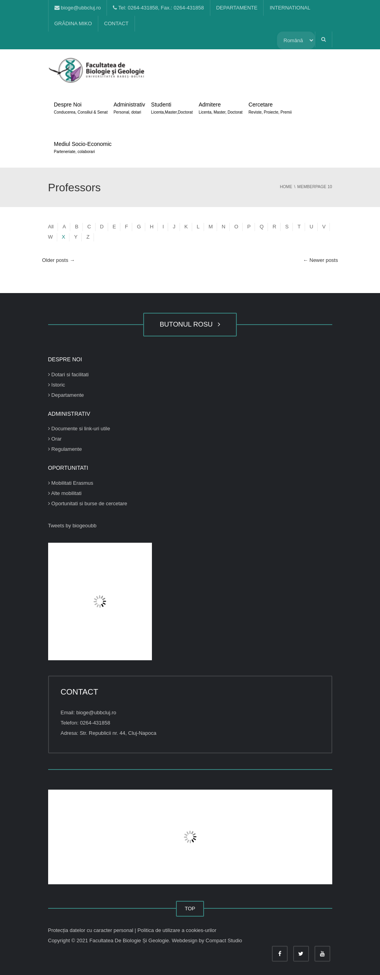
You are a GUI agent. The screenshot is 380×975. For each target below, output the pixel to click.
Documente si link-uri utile (79, 428)
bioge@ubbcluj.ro (77, 8)
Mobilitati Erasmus (71, 483)
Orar (55, 439)
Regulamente (65, 449)
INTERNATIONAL (290, 8)
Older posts (58, 260)
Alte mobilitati (65, 493)
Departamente (66, 395)
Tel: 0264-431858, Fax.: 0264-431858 (158, 8)
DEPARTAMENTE (237, 8)
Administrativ (129, 108)
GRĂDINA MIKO (73, 23)
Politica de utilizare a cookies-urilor (176, 930)
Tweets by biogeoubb (72, 526)
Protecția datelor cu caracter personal (91, 930)
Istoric (56, 385)
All (51, 227)
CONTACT (116, 23)
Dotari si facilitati (68, 374)
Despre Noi (81, 108)
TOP (190, 908)
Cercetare (270, 108)
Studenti (172, 108)
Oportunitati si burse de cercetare (87, 503)
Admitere (220, 108)
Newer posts (320, 260)
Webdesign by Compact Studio (207, 940)
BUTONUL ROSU (190, 324)
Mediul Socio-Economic (83, 148)
